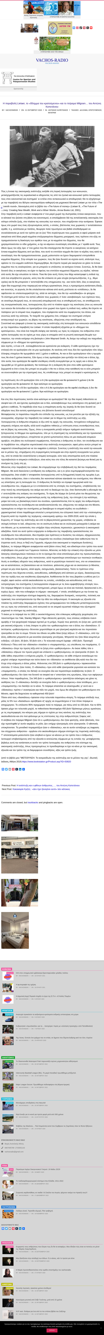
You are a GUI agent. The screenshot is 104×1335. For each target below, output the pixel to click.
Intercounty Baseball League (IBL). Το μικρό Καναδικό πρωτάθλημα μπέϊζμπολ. (46, 1073)
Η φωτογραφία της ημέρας (26, 985)
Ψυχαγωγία (9, 1014)
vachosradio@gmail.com (14, 1152)
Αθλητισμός (9, 1061)
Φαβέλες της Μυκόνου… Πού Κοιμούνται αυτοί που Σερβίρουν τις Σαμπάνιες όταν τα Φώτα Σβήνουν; (54, 1126)
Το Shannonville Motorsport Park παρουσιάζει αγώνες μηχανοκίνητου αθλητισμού (47, 1061)
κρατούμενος (95, 110)
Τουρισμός (9, 1103)
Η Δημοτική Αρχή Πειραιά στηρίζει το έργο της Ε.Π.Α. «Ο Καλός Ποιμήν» (43, 996)
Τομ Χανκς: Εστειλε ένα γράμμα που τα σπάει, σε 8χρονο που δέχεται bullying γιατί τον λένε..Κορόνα (54, 1038)
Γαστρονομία (9, 1211)
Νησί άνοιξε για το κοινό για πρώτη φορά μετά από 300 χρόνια (39, 1114)
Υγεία (11, 1169)
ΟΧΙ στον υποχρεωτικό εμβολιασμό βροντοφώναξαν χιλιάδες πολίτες (42, 973)
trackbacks (33, 802)
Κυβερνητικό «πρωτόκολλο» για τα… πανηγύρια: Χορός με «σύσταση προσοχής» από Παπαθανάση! (54, 1026)
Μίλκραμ (52, 113)
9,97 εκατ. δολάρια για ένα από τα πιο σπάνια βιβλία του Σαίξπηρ (40, 1311)
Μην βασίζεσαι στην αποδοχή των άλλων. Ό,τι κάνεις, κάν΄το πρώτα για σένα (45, 1258)
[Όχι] (101, 1328)
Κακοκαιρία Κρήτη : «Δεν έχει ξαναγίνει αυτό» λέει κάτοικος (41, 789)
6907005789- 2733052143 (15, 1148)
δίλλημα (84, 110)
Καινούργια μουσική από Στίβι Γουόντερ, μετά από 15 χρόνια (39, 1300)
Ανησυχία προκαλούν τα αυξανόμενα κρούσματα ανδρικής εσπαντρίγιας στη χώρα (47, 1014)
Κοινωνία (10, 973)
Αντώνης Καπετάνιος (58, 110)
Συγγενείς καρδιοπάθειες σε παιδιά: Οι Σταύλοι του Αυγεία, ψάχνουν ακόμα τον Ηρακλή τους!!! (51, 1193)
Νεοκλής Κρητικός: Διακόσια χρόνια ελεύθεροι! (33, 1288)
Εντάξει (52, 1330)
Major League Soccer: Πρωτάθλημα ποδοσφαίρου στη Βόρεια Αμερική (42, 1085)
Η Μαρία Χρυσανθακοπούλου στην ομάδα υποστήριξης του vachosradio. (43, 1270)
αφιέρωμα (9, 1288)
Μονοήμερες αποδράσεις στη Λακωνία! (31, 1103)
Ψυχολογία (9, 1247)
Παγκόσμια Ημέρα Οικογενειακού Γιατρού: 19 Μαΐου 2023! (38, 1169)
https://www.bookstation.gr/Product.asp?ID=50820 (46, 761)
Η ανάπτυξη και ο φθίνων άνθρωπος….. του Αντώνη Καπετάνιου (48, 785)
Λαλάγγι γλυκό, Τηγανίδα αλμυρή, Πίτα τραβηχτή (34, 1211)
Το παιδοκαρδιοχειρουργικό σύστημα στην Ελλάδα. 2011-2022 (39, 1181)
